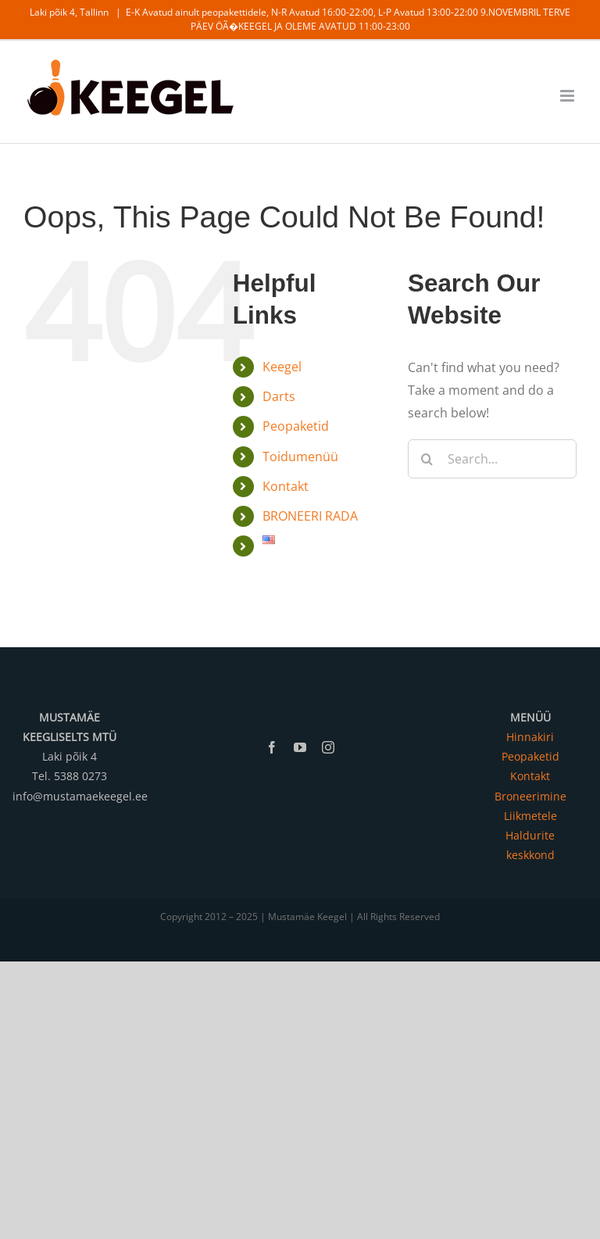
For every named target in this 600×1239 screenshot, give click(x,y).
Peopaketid (295, 426)
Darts (278, 396)
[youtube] (300, 747)
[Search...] (492, 458)
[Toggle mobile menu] (568, 96)
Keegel (282, 366)
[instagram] (328, 747)
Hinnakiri (530, 736)
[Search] (427, 458)
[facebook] (272, 747)
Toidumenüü (300, 456)
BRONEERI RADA (310, 516)
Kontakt (285, 486)
